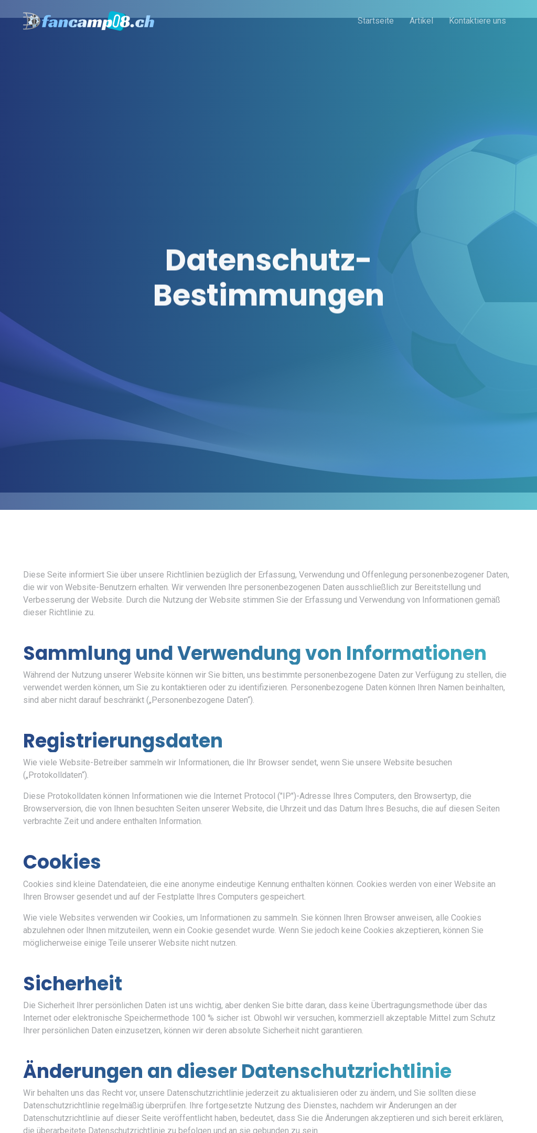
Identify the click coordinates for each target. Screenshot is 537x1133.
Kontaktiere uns (477, 21)
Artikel (421, 21)
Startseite (376, 21)
